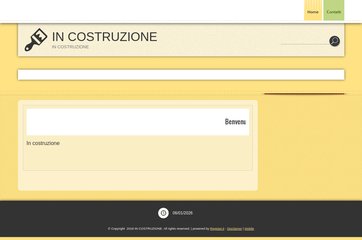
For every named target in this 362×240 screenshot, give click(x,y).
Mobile (249, 228)
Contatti (334, 12)
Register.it (217, 228)
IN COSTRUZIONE (105, 37)
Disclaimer (234, 228)
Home (313, 12)
